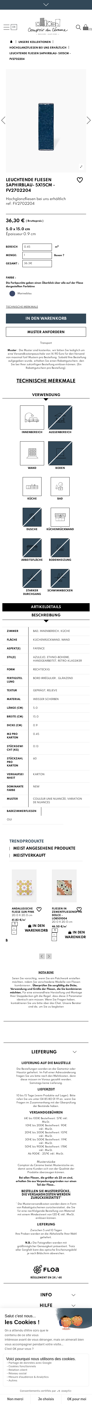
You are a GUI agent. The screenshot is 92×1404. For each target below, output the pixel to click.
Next (49, 956)
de (14, 27)
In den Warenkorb (46, 319)
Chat (58, 1003)
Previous (42, 956)
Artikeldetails (46, 607)
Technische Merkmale (22, 307)
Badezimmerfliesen (21, 811)
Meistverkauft (29, 855)
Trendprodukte (26, 841)
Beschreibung (46, 615)
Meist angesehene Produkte (44, 848)
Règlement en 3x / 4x (46, 1277)
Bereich (12, 247)
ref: (9, 204)
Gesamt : (12, 263)
